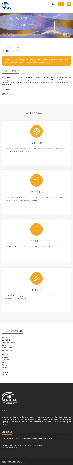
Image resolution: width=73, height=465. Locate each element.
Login (60, 4)
